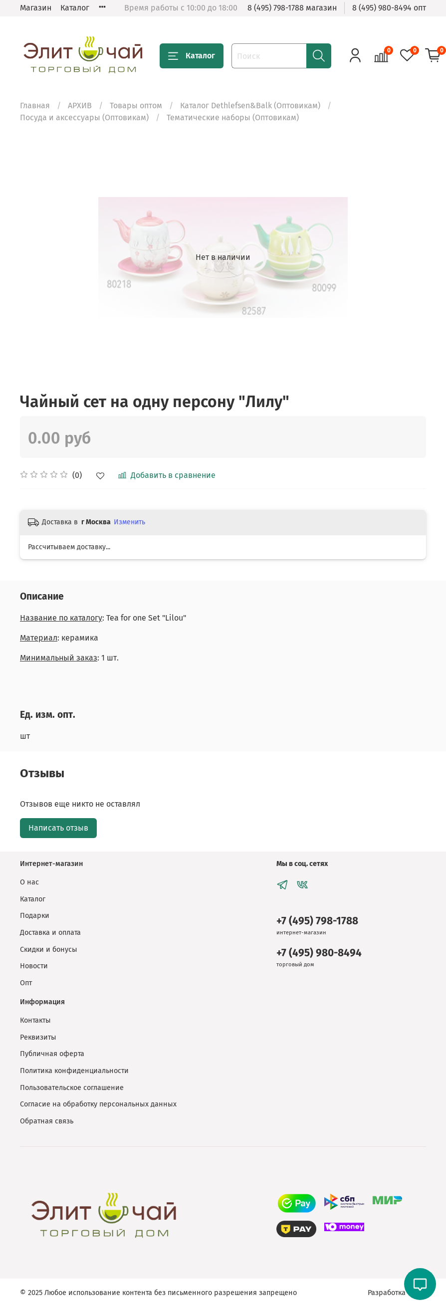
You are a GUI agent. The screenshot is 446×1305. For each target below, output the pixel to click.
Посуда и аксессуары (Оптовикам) (84, 117)
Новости (34, 966)
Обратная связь (46, 1121)
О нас (29, 882)
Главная (35, 105)
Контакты (35, 1020)
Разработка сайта (397, 1293)
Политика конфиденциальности (74, 1071)
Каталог (74, 7)
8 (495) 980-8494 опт (389, 7)
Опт (26, 983)
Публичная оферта (52, 1054)
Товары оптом (136, 105)
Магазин (35, 7)
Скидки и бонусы (48, 949)
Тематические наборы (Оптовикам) (233, 117)
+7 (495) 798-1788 (317, 921)
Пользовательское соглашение (72, 1088)
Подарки (34, 915)
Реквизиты (38, 1037)
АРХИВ (80, 105)
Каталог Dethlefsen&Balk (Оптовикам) (250, 105)
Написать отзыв (58, 828)
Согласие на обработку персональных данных (98, 1104)
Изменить (129, 522)
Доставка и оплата (50, 932)
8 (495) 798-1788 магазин (292, 7)
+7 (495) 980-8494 (319, 953)
